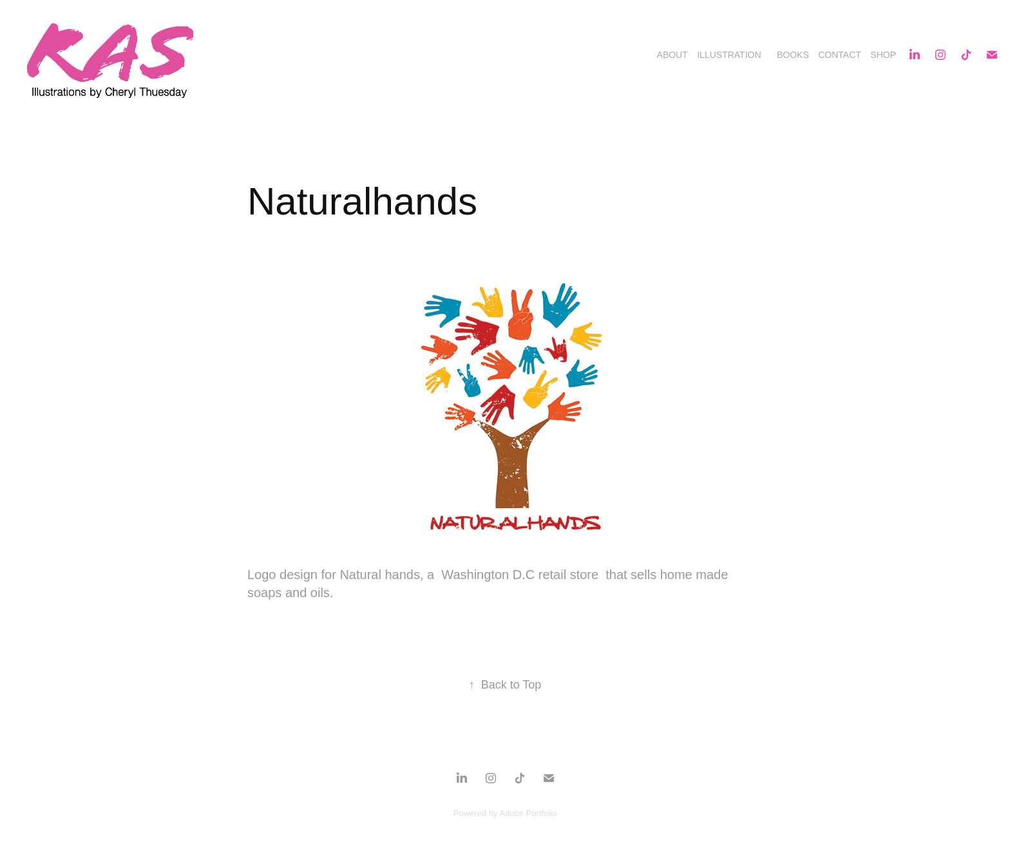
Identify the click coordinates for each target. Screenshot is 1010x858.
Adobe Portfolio (528, 813)
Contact (839, 55)
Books (793, 55)
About (672, 55)
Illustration (729, 55)
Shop (883, 55)
